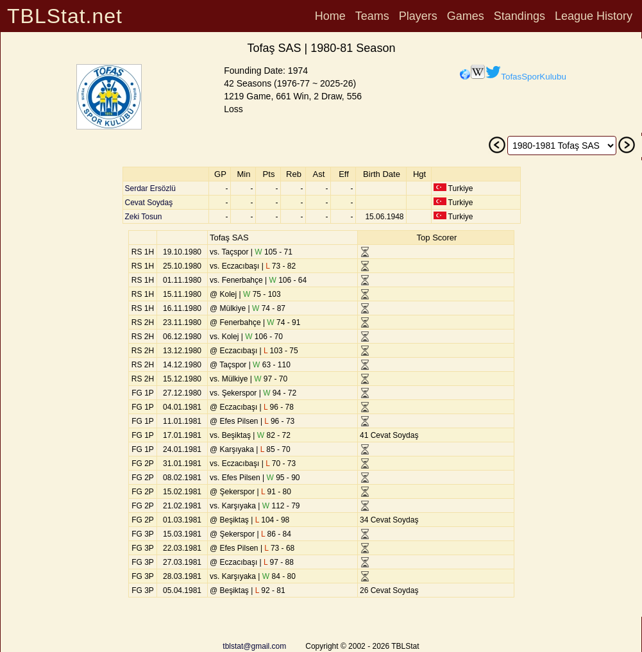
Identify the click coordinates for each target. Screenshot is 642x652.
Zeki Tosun (143, 216)
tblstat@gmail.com (254, 646)
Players (418, 16)
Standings (519, 16)
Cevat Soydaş (149, 202)
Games (465, 16)
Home (330, 16)
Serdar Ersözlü (150, 188)
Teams (372, 16)
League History (593, 16)
